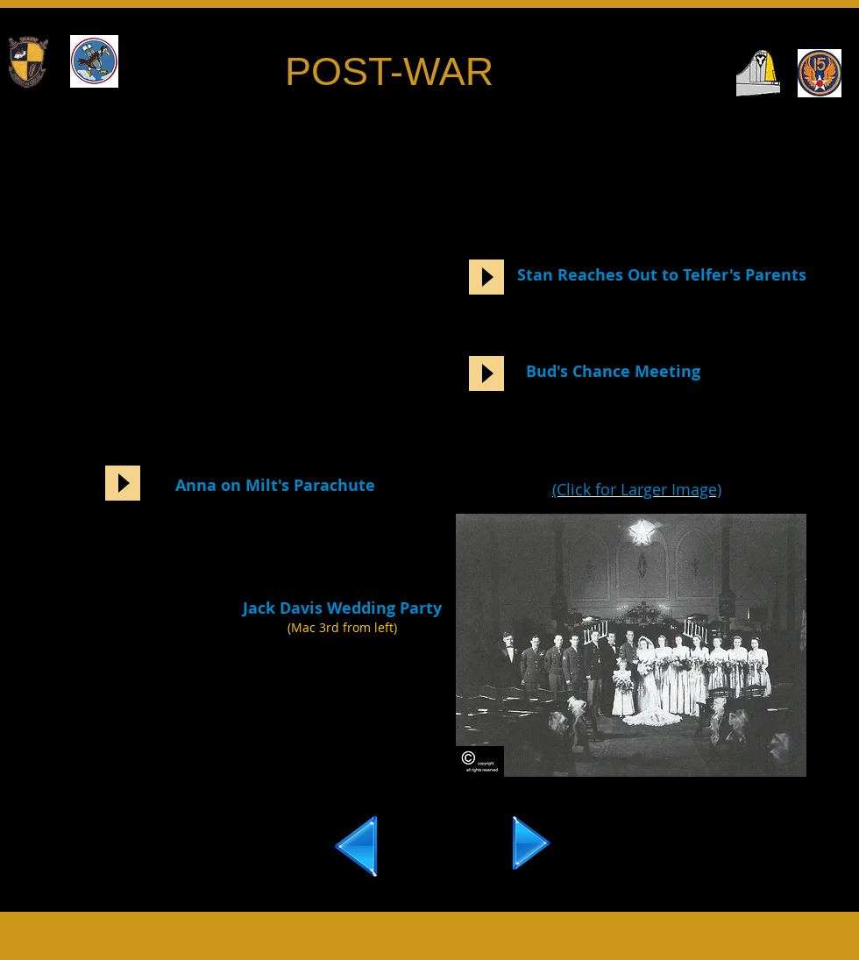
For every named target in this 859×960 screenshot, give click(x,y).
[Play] (486, 277)
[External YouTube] (223, 262)
